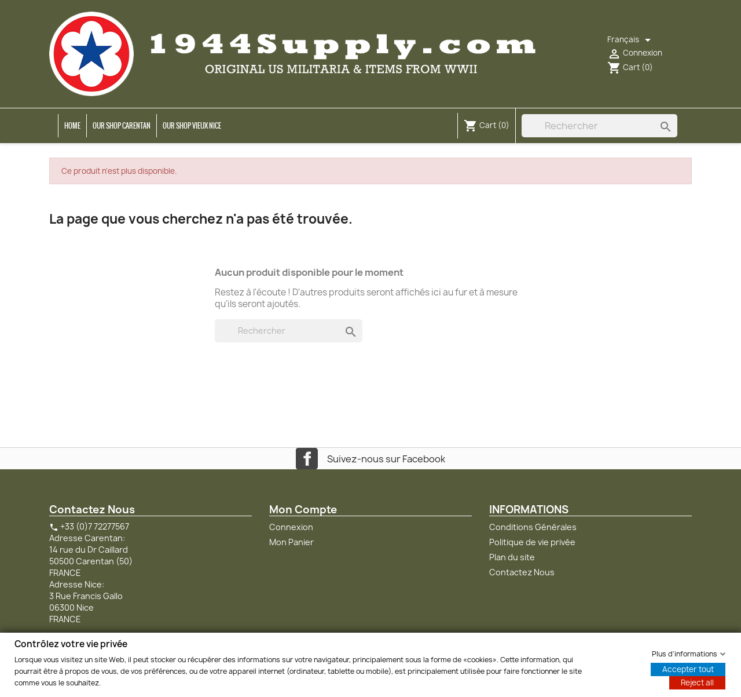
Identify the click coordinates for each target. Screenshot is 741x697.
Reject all (697, 682)
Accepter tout (688, 668)
